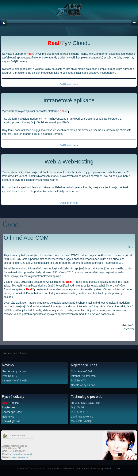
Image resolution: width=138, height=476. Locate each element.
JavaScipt (94, 402)
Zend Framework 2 (82, 416)
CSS (84, 402)
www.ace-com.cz (20, 457)
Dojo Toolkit (78, 407)
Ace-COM (115, 468)
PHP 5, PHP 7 (79, 412)
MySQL (87, 421)
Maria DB (76, 421)
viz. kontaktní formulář (21, 454)
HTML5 (75, 402)
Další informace (69, 84)
